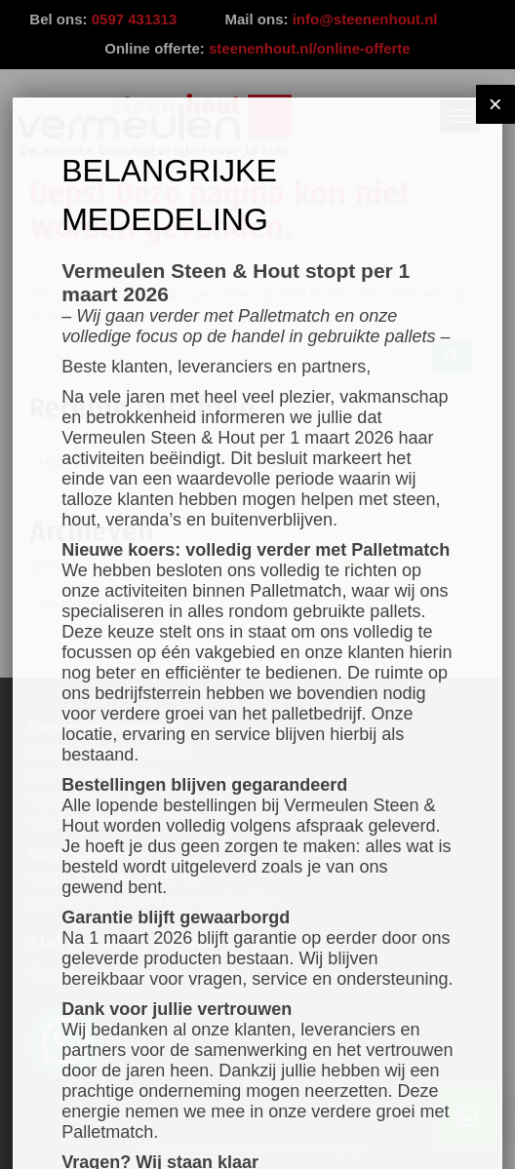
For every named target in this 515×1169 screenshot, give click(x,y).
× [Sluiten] (495, 104)
